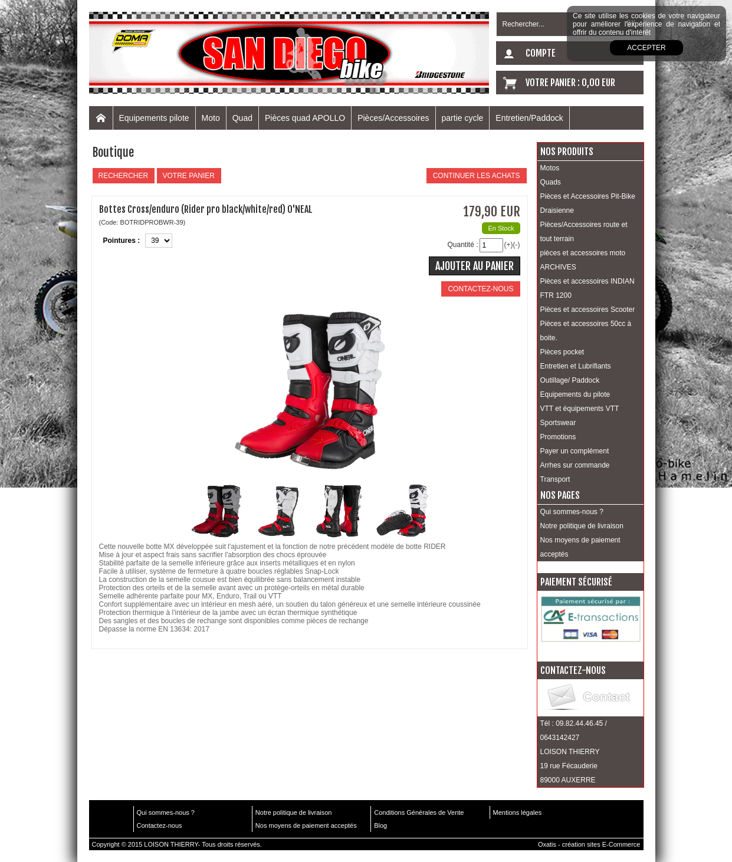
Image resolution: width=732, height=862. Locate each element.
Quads (550, 182)
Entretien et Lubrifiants (575, 366)
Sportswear (558, 423)
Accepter (646, 48)
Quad (242, 118)
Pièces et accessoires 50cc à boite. (586, 331)
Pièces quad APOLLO (305, 118)
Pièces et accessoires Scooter (587, 309)
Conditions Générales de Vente (419, 812)
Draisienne (557, 210)
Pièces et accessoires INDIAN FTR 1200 (587, 288)
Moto (211, 118)
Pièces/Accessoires (393, 118)
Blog (380, 825)
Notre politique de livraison (581, 526)
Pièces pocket (562, 352)
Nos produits (566, 151)
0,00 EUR (598, 82)
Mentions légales (517, 812)
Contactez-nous (159, 825)
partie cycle (463, 118)
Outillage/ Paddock (570, 380)
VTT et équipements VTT (579, 408)
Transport (555, 479)
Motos (550, 168)
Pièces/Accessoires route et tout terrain (584, 232)
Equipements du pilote (575, 394)
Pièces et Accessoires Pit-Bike (587, 196)
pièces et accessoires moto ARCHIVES (583, 260)
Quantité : (462, 245)
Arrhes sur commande (575, 465)
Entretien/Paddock (529, 118)
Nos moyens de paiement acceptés (580, 547)
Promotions (558, 437)
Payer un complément (574, 451)
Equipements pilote (154, 118)
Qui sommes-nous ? (571, 512)
